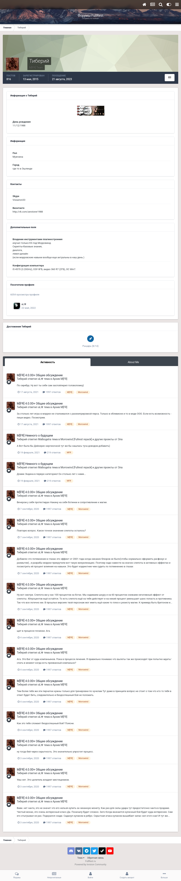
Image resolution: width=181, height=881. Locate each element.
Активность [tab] (47, 362)
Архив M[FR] (60, 378)
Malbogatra (44, 439)
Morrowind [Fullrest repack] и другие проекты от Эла (92, 439)
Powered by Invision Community (90, 864)
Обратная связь (95, 858)
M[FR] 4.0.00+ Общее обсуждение (40, 375)
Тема (80, 858)
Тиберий (22, 378)
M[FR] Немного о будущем (35, 435)
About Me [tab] (133, 362)
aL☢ (23, 304)
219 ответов (52, 452)
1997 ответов (52, 392)
